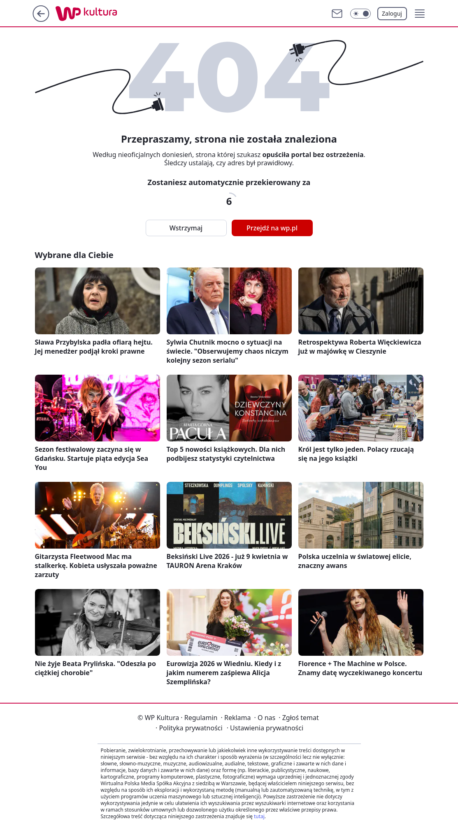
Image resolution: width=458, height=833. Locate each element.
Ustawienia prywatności (265, 727)
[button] (419, 13)
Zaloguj (392, 13)
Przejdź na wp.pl (272, 227)
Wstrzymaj (186, 227)
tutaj (259, 816)
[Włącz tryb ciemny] (360, 14)
